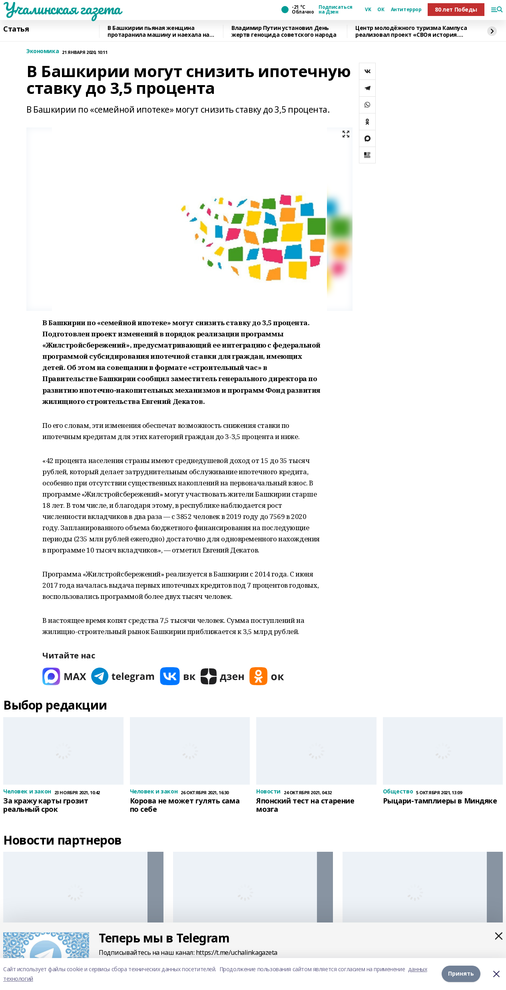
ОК (380, 9)
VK (368, 9)
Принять (461, 974)
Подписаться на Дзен (335, 9)
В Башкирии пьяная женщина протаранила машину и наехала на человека (158, 31)
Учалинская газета (62, 8)
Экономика (42, 51)
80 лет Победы (456, 9)
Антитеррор (406, 9)
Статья (16, 29)
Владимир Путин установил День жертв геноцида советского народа (284, 31)
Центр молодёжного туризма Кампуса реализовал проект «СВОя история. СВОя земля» (411, 31)
